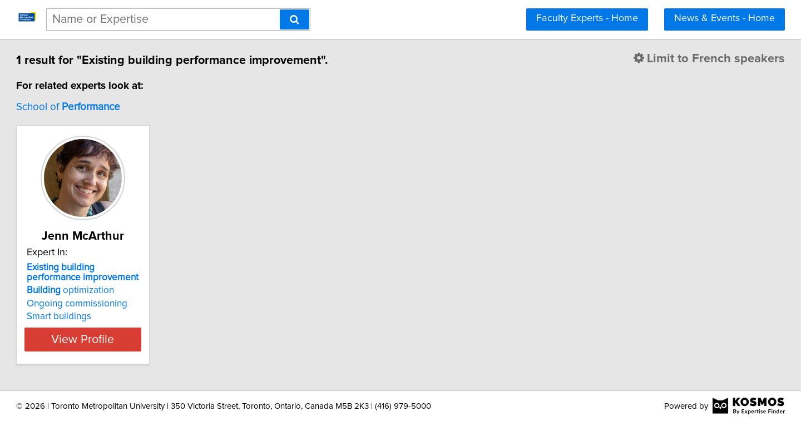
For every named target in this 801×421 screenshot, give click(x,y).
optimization (121, 290)
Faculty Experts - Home (587, 18)
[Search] (294, 19)
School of (119, 107)
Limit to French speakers (659, 58)
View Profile (147, 339)
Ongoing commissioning (127, 304)
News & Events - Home (724, 18)
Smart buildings (109, 316)
